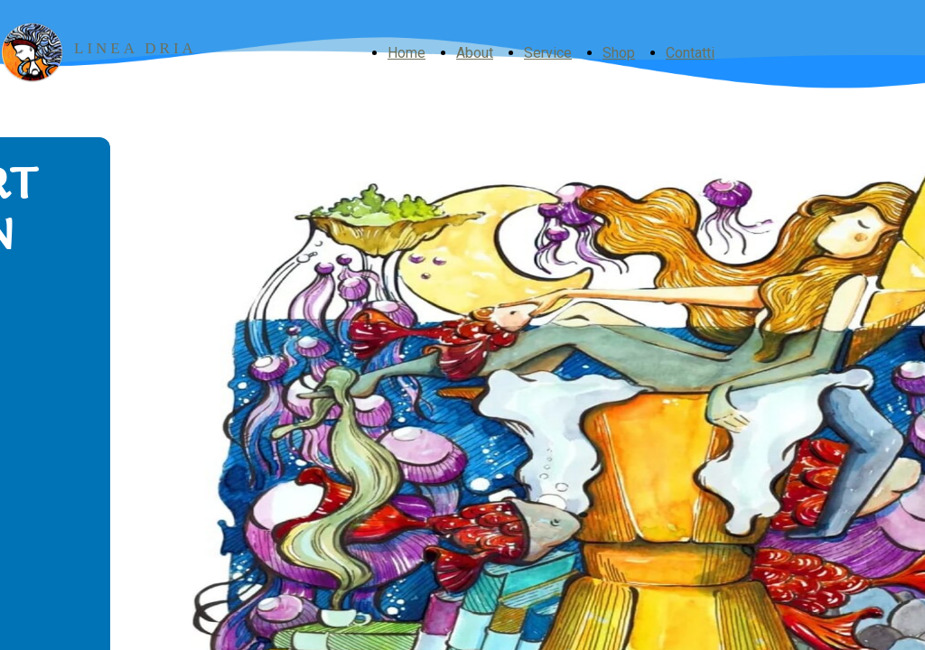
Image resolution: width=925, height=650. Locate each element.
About (474, 52)
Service (548, 52)
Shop (619, 52)
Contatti (690, 52)
